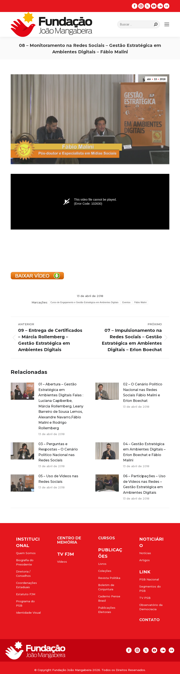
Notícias (145, 553)
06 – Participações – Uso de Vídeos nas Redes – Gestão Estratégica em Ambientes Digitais (144, 484)
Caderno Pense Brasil (109, 598)
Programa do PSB (25, 603)
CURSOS (106, 538)
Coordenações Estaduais (26, 585)
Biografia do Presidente (24, 562)
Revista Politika (109, 578)
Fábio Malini (140, 302)
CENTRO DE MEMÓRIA (69, 540)
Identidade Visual (28, 612)
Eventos (126, 302)
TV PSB (145, 597)
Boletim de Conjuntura (106, 587)
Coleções (104, 571)
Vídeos (62, 561)
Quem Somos (26, 553)
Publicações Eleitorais (106, 610)
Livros (102, 563)
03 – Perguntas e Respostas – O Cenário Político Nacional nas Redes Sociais (58, 452)
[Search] (138, 24)
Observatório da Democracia (151, 607)
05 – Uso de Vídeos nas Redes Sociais (58, 479)
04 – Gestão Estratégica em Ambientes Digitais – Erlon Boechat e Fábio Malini (144, 452)
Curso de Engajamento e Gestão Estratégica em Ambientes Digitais (85, 302)
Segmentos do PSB (150, 588)
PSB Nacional (149, 579)
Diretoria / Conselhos (23, 573)
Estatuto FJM (25, 594)
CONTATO (149, 620)
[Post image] (22, 391)
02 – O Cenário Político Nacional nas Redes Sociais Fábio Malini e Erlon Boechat (142, 392)
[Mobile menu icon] (166, 24)
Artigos (144, 560)
